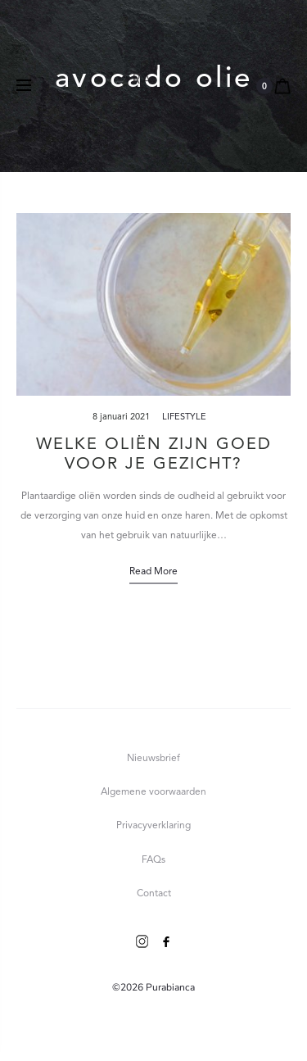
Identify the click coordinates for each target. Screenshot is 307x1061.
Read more (153, 572)
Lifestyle (184, 417)
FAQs (153, 860)
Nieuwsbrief (153, 759)
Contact (154, 894)
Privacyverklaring (153, 826)
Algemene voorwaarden (153, 792)
